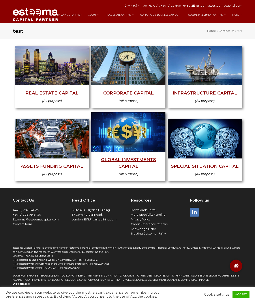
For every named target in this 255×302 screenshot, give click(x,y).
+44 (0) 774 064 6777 (142, 5)
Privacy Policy (140, 219)
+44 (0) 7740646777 (26, 210)
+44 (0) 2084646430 (27, 214)
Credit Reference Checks (149, 224)
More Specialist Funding (148, 214)
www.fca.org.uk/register (65, 251)
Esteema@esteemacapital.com (219, 5)
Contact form (22, 224)
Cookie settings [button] (216, 295)
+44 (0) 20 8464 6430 (175, 5)
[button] (236, 266)
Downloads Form (143, 210)
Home (211, 31)
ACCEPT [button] (241, 294)
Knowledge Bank (143, 229)
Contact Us (226, 31)
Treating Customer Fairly (148, 233)
